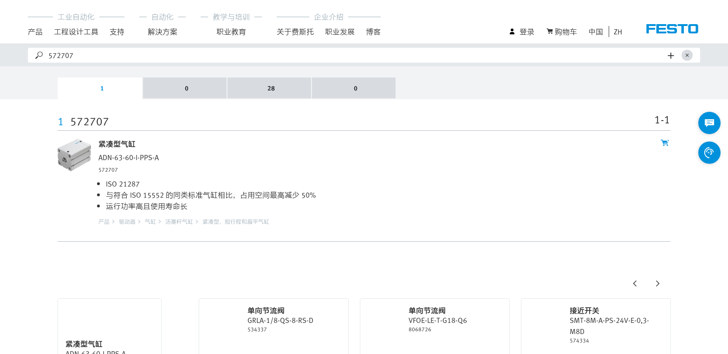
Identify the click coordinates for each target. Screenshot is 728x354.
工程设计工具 (76, 31)
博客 (373, 31)
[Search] (356, 55)
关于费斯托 (295, 31)
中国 (595, 31)
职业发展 (340, 31)
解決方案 (162, 31)
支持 (117, 31)
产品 (35, 31)
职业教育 (231, 31)
